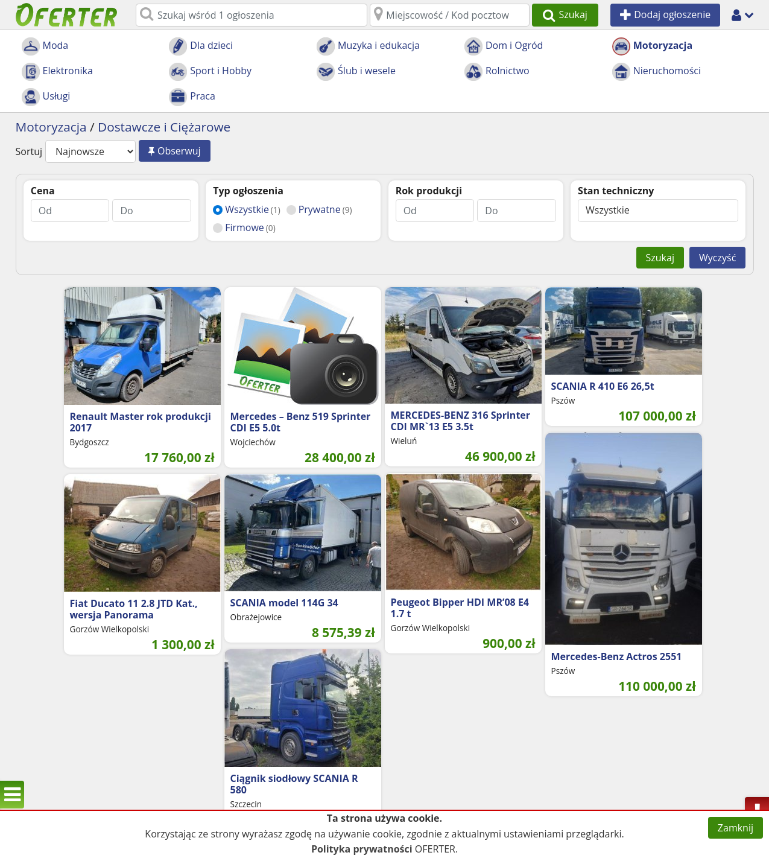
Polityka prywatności (362, 849)
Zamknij (735, 827)
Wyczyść (717, 257)
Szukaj (660, 257)
